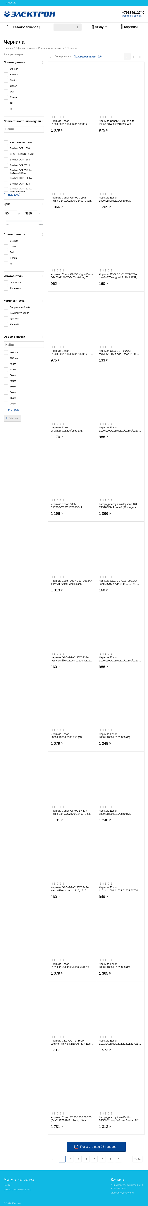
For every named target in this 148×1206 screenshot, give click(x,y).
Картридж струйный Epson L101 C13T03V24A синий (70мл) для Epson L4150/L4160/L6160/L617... (119, 506)
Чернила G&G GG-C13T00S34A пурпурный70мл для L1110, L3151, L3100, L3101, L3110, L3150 (71, 659)
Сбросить (12, 418)
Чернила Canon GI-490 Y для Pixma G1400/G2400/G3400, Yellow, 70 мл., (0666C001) (72, 276)
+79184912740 (133, 13)
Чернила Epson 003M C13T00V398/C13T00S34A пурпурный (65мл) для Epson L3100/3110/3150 (68, 506)
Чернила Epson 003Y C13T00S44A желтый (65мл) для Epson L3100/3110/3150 (71, 582)
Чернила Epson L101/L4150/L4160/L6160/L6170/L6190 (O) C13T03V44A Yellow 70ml (120, 889)
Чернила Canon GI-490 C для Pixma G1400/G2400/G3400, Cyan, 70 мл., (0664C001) (71, 199)
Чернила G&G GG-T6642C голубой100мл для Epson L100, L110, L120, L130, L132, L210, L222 (120, 352)
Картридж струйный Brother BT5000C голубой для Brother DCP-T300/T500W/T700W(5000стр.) (120, 1119)
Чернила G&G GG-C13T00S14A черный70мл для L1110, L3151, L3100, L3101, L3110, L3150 (118, 582)
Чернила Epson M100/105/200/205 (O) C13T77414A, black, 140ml (71, 1119)
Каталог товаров (25, 27)
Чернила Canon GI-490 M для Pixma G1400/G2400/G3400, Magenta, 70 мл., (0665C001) (116, 122)
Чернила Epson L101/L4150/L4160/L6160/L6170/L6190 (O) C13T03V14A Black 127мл (120, 1042)
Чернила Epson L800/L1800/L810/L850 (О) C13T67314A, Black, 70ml (114, 199)
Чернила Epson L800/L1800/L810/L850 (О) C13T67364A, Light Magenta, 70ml (119, 735)
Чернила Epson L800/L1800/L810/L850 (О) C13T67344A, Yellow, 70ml (114, 812)
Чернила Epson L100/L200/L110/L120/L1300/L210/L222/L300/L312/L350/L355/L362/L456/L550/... (71, 122)
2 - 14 (137, 1159)
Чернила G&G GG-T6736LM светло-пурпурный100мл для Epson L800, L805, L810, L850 (72, 1042)
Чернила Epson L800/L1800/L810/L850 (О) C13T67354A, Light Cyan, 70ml (117, 965)
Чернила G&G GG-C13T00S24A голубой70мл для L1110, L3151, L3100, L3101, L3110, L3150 (118, 276)
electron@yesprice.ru (122, 1192)
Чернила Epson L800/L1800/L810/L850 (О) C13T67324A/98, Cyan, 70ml (67, 429)
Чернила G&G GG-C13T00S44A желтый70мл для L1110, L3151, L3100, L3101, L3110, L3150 (70, 889)
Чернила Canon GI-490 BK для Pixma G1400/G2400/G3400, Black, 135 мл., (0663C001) (71, 812)
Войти (7, 1185)
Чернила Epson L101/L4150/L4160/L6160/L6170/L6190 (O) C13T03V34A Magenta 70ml (72, 965)
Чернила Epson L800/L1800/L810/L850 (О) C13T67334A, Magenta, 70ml (68, 735)
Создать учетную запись (17, 1189)
